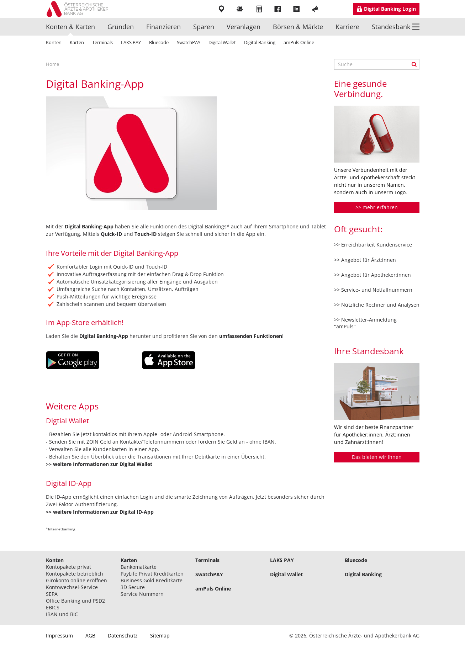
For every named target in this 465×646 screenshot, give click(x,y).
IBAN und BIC (62, 614)
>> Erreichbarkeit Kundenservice (373, 244)
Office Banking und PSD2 (75, 600)
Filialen (221, 9)
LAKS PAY (131, 42)
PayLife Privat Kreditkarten (152, 573)
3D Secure (133, 587)
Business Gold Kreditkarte (152, 580)
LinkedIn (297, 9)
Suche (414, 64)
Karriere (347, 26)
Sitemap (160, 635)
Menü (415, 26)
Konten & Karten (70, 26)
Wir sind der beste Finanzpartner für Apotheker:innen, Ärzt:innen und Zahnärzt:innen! (373, 434)
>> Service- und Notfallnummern (373, 289)
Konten (54, 42)
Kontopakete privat (68, 566)
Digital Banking (259, 42)
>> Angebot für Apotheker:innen (372, 274)
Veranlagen (243, 26)
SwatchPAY (188, 42)
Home (52, 64)
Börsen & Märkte (298, 26)
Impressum (59, 635)
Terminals (102, 42)
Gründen (120, 26)
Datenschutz (123, 635)
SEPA (52, 594)
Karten (77, 42)
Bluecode (159, 42)
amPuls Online (299, 42)
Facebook (278, 9)
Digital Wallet (222, 42)
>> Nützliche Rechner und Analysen (376, 304)
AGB (90, 635)
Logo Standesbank (80, 9)
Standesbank (391, 26)
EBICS (52, 607)
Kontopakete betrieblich (74, 573)
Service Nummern (142, 594)
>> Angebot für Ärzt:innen (365, 259)
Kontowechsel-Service (72, 587)
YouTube (316, 9)
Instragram (335, 9)
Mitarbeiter (240, 9)
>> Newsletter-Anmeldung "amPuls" (365, 322)
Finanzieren (163, 26)
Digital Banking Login (390, 8)
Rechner (259, 9)
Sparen (203, 26)
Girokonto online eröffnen (76, 580)
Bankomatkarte (139, 566)
